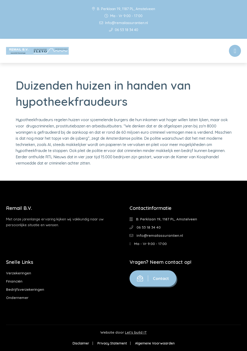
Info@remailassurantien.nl (123, 22)
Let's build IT (136, 332)
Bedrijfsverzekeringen (25, 289)
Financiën (14, 281)
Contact (153, 278)
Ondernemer (17, 297)
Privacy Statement (112, 343)
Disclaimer (81, 343)
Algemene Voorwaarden (155, 343)
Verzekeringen (18, 273)
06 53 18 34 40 (123, 29)
